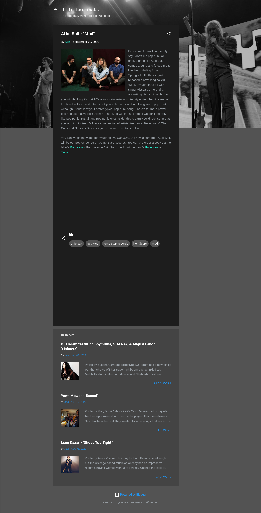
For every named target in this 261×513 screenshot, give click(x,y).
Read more (162, 383)
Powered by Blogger (130, 494)
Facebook (151, 147)
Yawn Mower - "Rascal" (79, 396)
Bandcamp (77, 147)
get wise (93, 243)
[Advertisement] (195, 85)
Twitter (65, 152)
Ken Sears (140, 243)
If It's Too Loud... (81, 9)
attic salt (76, 243)
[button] (168, 34)
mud (155, 243)
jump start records (116, 243)
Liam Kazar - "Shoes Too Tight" (87, 442)
